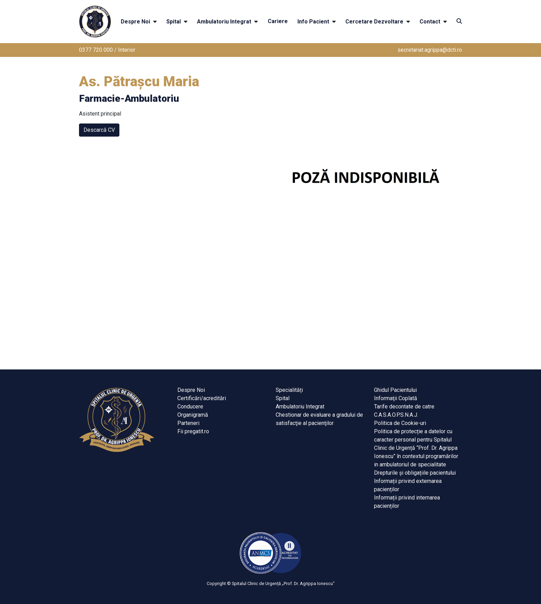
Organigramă (192, 415)
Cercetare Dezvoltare (374, 21)
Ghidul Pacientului (395, 390)
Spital (173, 21)
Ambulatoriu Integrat (224, 21)
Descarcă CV (99, 130)
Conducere (190, 406)
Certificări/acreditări (201, 398)
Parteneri (188, 423)
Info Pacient (313, 21)
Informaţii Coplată (395, 398)
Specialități (289, 390)
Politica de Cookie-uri (400, 423)
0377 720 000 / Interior (107, 50)
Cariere (278, 21)
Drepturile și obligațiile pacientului (415, 472)
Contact (430, 21)
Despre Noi (135, 21)
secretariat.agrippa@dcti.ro (429, 50)
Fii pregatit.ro (193, 431)
